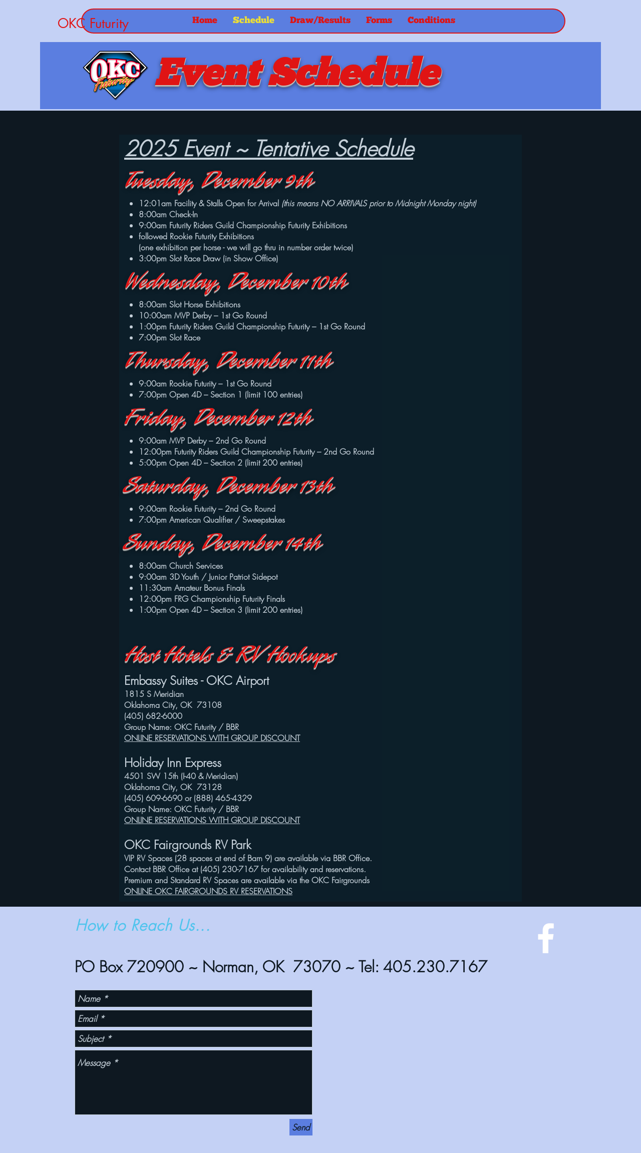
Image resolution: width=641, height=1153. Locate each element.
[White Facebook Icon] (546, 938)
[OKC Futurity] (125, 24)
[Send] (300, 1127)
